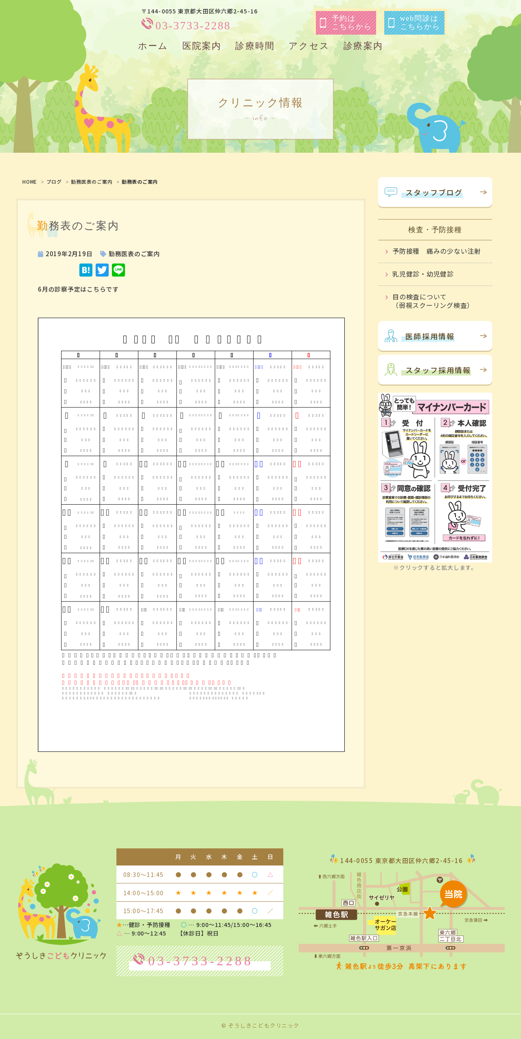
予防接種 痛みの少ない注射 (436, 251)
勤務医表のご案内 (91, 181)
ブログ (54, 181)
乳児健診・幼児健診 (423, 274)
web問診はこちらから (414, 22)
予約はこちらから (346, 22)
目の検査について (438, 300)
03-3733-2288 (193, 26)
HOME (29, 181)
